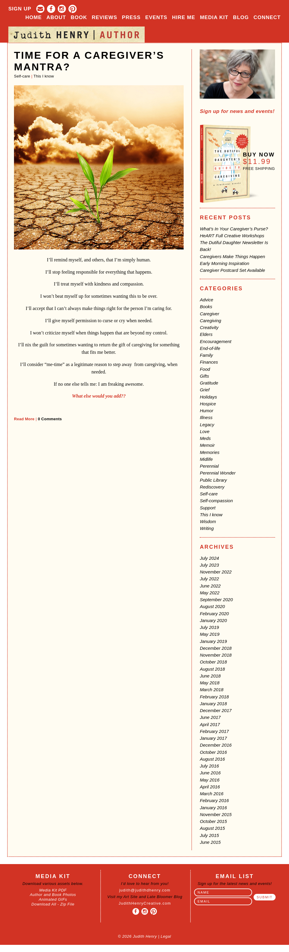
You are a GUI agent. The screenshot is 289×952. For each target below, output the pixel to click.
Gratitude (209, 382)
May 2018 (209, 682)
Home (33, 17)
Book (79, 17)
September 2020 (216, 599)
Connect (267, 17)
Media (214, 17)
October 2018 (213, 661)
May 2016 (209, 779)
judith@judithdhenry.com (144, 890)
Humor (206, 410)
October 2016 (213, 752)
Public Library (213, 480)
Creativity (209, 327)
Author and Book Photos (53, 894)
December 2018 (216, 648)
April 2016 (210, 786)
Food (205, 369)
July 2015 (209, 835)
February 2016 (214, 800)
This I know (44, 76)
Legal (166, 936)
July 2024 (209, 558)
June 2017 (210, 717)
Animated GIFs (53, 899)
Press (131, 17)
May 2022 (209, 592)
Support (207, 507)
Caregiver (209, 313)
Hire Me (183, 17)
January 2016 (213, 807)
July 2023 (209, 565)
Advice (206, 299)
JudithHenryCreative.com (145, 903)
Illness (206, 417)
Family (206, 355)
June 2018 (210, 675)
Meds (205, 438)
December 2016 (216, 745)
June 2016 (210, 772)
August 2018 (212, 669)
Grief (205, 389)
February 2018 (214, 696)
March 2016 (211, 793)
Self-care (22, 76)
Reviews (104, 17)
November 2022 (216, 571)
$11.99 (257, 161)
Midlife (206, 459)
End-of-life (210, 348)
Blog (241, 17)
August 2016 (212, 759)
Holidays (208, 396)
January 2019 (213, 641)
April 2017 (210, 724)
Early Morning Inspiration (224, 263)
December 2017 (216, 710)
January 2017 (213, 738)
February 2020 (214, 613)
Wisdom (208, 521)
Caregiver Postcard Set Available (232, 270)
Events (156, 17)
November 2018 (216, 655)
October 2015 (213, 821)
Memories (209, 452)
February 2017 (214, 731)
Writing (207, 528)
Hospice (208, 403)
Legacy (207, 424)
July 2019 (209, 627)
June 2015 (210, 842)
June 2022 (210, 585)
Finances (209, 362)
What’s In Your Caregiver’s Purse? (234, 228)
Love (205, 431)
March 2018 (211, 689)
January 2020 (213, 620)
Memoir (207, 445)
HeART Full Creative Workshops (232, 235)
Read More (24, 419)
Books (206, 306)
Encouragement (215, 341)
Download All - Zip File (53, 904)
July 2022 (209, 578)
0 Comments (50, 419)
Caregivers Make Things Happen (232, 256)
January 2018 (213, 703)
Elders (206, 334)
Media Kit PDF (53, 890)
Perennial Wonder (217, 472)
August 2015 (212, 828)
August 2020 (212, 606)
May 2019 (209, 634)
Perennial (209, 466)
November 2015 (216, 814)
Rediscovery (212, 486)
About (56, 17)
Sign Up (19, 9)
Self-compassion (216, 500)
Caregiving (210, 320)
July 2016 (209, 765)
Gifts (204, 376)
